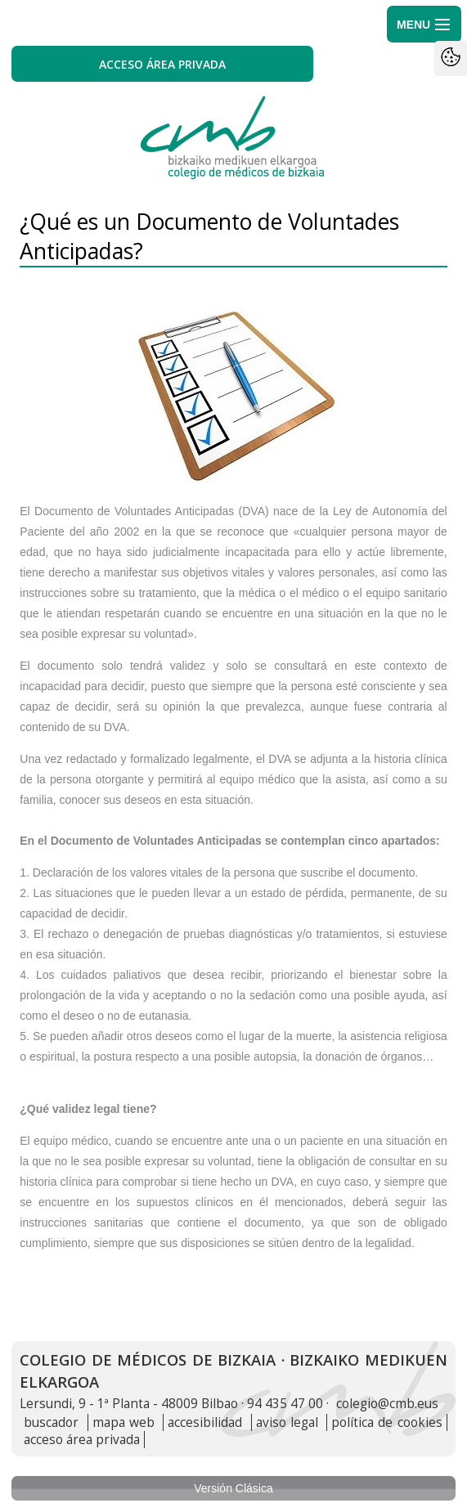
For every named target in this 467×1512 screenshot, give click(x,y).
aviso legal (287, 1422)
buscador (51, 1422)
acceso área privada (82, 1439)
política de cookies (386, 1422)
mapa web (123, 1422)
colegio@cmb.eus (387, 1403)
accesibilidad (205, 1422)
